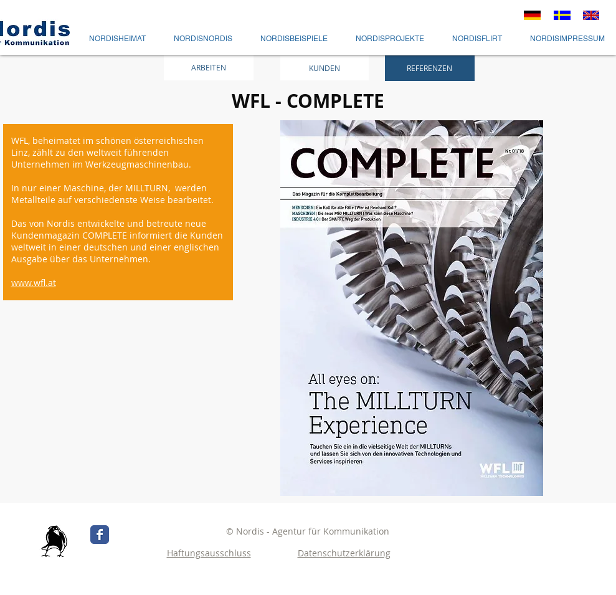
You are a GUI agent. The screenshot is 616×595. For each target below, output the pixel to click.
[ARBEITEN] (209, 67)
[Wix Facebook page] (99, 534)
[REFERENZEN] (430, 68)
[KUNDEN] (324, 67)
